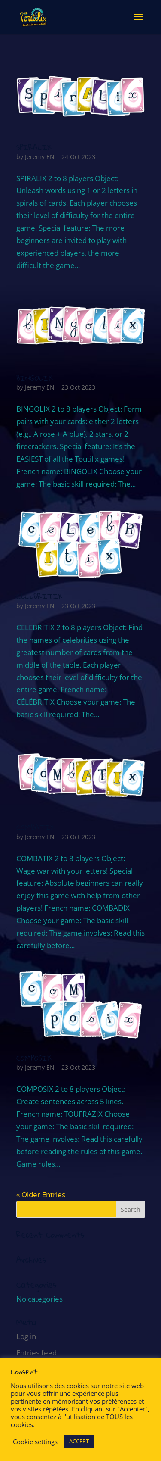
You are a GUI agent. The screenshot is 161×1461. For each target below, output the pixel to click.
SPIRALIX (34, 147)
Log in (26, 1336)
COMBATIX (35, 827)
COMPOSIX (34, 1058)
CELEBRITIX (39, 596)
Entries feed (36, 1353)
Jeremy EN (40, 157)
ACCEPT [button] (79, 1441)
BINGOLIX (34, 378)
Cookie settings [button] (35, 1441)
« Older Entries (40, 1194)
